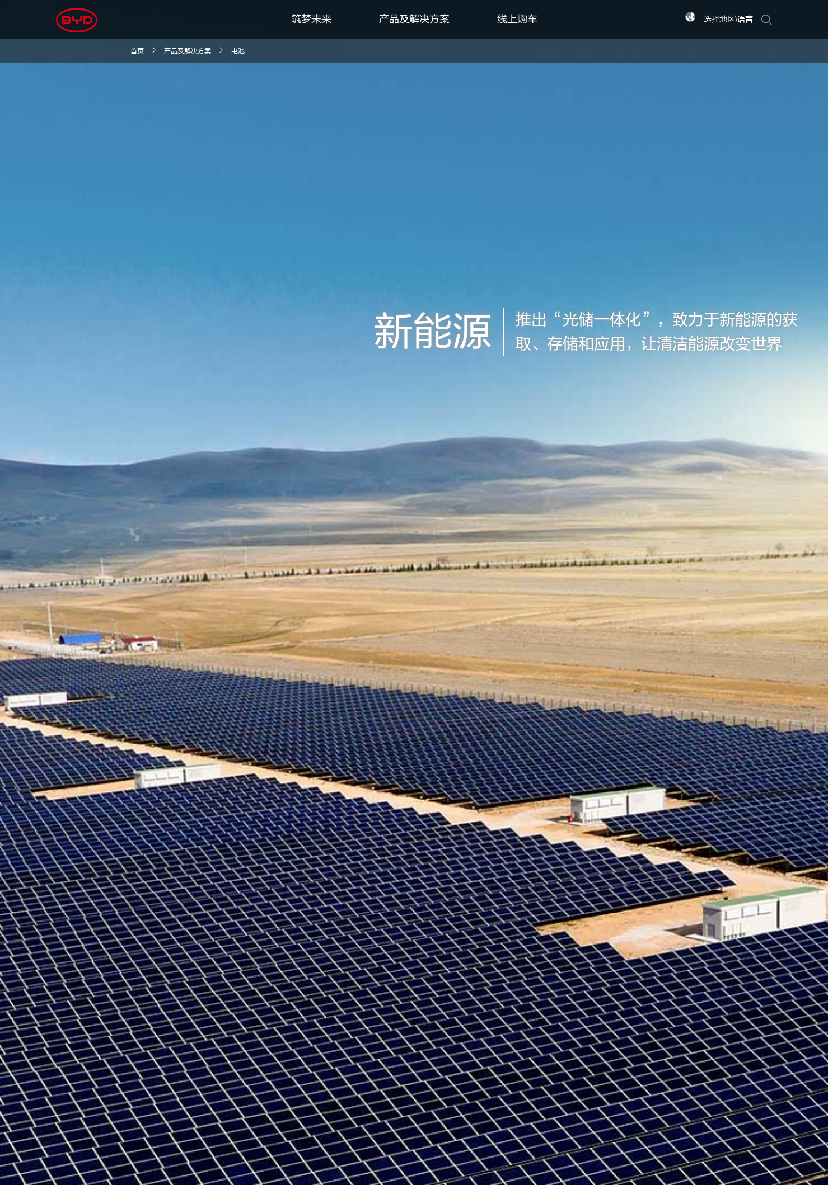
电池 (238, 51)
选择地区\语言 (728, 19)
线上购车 (517, 19)
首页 (137, 51)
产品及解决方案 (414, 19)
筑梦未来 (311, 19)
